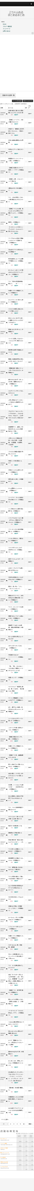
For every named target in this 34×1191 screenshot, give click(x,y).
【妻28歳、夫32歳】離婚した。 (15, 1089)
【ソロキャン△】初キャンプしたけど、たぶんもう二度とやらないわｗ (15, 229)
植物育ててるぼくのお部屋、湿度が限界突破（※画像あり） (15, 627)
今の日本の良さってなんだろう (15, 898)
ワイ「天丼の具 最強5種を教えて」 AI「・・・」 (15, 282)
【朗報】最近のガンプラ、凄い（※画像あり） (15, 738)
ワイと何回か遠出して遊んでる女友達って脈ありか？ (15, 877)
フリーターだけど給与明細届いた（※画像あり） (15, 530)
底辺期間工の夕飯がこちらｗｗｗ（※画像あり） (15, 859)
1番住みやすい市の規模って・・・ (15, 189)
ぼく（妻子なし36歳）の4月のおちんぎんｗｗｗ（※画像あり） (15, 709)
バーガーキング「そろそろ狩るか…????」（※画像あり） (16, 1013)
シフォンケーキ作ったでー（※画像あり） (15, 928)
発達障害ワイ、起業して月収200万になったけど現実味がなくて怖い (15, 429)
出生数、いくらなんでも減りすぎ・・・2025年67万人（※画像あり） (16, 787)
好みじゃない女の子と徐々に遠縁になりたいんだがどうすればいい (15, 320)
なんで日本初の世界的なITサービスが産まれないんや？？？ (15, 888)
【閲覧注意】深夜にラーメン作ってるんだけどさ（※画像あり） (15, 370)
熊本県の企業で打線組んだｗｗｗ (15, 351)
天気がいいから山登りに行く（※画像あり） (15, 471)
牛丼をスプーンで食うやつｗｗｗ (15, 150)
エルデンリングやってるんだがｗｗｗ (15, 392)
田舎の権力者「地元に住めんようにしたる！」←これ (15, 841)
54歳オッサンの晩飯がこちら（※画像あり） (15, 291)
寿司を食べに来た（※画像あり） (15, 480)
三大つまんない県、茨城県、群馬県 (15, 946)
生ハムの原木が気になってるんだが (15, 637)
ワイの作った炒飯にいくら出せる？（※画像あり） (15, 850)
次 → (24, 1124)
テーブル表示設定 (17, 100)
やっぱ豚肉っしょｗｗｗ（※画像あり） (15, 489)
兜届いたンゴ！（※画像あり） (15, 678)
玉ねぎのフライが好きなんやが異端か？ (15, 250)
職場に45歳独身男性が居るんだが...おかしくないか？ (15, 360)
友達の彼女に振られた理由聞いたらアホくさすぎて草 (15, 111)
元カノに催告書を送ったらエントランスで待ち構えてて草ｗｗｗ (15, 956)
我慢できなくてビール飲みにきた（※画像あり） (15, 617)
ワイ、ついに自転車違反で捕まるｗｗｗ (15, 808)
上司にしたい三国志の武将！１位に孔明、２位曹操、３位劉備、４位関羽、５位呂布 (15, 441)
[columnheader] (7, 107)
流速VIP (29, 113)
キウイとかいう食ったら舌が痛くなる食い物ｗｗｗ (15, 817)
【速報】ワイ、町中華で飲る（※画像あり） (15, 991)
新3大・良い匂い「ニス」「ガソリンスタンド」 (15, 587)
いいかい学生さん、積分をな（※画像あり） (15, 539)
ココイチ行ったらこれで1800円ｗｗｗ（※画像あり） (15, 550)
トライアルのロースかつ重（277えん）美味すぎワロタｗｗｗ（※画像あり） (15, 520)
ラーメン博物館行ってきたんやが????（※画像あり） (16, 699)
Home (3, 24)
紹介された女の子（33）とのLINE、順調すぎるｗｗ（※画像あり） (15, 382)
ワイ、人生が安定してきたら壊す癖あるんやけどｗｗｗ (15, 199)
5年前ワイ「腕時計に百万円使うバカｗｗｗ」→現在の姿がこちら (16, 131)
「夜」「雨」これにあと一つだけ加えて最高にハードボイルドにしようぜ (15, 668)
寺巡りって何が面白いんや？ (15, 462)
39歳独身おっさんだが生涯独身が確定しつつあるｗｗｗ (15, 1099)
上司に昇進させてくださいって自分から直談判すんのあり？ (15, 402)
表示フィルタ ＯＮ (27, 100)
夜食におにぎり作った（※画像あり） (15, 330)
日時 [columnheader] (1, 108)
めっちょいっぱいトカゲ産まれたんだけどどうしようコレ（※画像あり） (15, 272)
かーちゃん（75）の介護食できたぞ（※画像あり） (15, 918)
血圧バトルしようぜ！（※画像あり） (15, 560)
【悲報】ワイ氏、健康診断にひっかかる (15, 756)
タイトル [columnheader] (10, 108)
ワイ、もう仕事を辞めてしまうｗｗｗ (15, 966)
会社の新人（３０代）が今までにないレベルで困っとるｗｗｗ (15, 776)
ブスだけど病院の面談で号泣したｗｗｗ (15, 453)
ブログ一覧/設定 (6, 26)
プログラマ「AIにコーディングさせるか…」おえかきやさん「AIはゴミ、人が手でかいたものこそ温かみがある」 (15, 416)
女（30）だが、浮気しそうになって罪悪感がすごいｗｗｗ (15, 1063)
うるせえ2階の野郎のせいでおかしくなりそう (16, 1023)
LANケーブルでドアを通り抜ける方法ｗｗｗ (15, 569)
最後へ (30, 1124)
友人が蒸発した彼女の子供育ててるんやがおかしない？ (15, 798)
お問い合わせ (5, 31)
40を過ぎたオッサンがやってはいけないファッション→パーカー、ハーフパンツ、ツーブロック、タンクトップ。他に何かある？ (15, 1076)
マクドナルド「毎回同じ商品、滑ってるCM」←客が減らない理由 (16, 689)
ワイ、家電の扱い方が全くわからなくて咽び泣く (15, 868)
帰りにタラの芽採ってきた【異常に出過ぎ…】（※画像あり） (15, 1001)
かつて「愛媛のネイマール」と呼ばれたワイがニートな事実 (15, 1042)
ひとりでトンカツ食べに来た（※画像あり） (15, 301)
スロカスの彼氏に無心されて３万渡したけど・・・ (15, 310)
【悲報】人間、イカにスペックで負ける (15, 180)
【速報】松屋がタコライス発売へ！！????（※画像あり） (16, 170)
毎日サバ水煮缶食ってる (15, 825)
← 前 (3, 1124)
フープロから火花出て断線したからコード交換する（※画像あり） (15, 240)
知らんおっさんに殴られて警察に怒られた (15, 1032)
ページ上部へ (4, 1119)
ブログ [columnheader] (29, 107)
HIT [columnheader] (26, 108)
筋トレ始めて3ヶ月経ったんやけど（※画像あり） (16, 765)
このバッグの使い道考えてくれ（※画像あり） (15, 729)
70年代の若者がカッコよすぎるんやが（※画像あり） (15, 578)
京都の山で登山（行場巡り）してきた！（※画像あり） (15, 908)
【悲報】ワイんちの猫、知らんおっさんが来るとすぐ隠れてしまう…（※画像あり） (15, 212)
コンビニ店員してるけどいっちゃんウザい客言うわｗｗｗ (15, 341)
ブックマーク (5, 28)
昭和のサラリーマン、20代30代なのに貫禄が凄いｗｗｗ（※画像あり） (15, 598)
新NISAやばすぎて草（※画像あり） (16, 1053)
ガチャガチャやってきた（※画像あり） (15, 647)
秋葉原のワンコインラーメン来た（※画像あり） (15, 159)
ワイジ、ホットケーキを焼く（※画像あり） (15, 608)
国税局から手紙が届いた (15, 833)
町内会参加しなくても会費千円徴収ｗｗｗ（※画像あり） (15, 261)
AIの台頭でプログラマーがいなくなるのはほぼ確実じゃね (15, 1110)
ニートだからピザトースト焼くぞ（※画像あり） (15, 719)
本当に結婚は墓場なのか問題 (15, 141)
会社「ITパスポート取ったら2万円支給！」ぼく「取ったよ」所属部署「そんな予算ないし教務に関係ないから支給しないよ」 (16, 979)
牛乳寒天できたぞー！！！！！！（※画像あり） (15, 657)
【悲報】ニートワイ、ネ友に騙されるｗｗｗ (15, 121)
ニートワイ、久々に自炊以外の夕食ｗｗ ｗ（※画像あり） (16, 500)
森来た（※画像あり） (14, 222)
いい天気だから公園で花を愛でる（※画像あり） (15, 510)
